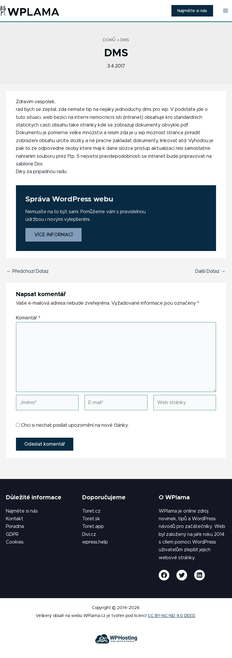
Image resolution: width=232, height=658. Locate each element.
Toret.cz (91, 511)
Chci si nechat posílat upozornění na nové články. (72, 425)
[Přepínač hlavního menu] (225, 10)
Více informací (53, 234)
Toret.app (93, 526)
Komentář (28, 318)
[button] (192, 11)
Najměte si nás (22, 511)
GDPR (12, 534)
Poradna (15, 526)
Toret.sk (91, 518)
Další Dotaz (210, 271)
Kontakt (14, 518)
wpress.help (95, 542)
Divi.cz (89, 534)
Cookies (15, 542)
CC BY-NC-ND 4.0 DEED (171, 616)
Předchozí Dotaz (28, 271)
